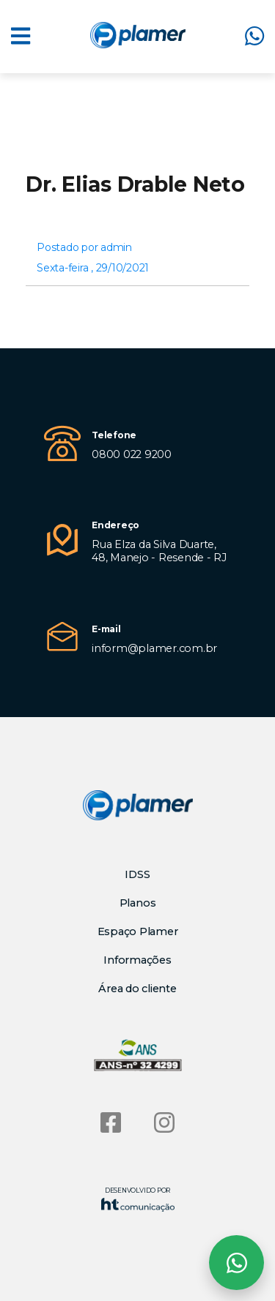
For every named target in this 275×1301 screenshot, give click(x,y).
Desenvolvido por (138, 1199)
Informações (137, 960)
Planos (138, 903)
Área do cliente (137, 988)
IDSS (137, 874)
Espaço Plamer (138, 931)
